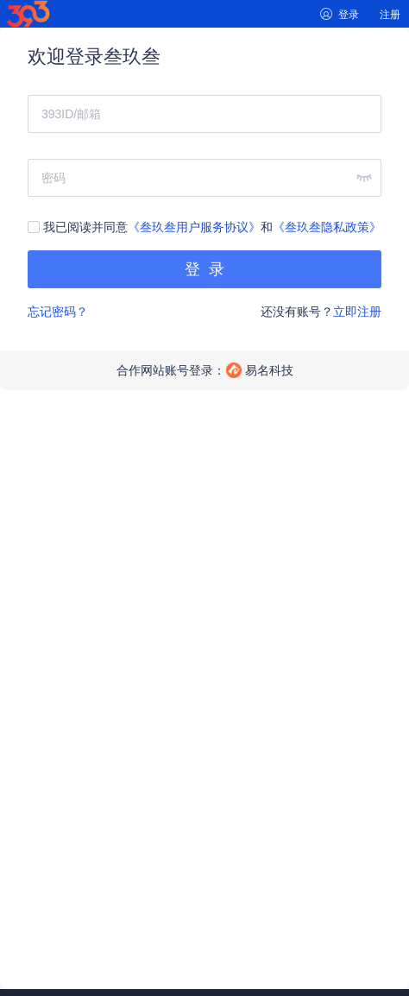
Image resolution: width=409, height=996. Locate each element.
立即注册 (357, 311)
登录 (348, 15)
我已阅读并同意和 (204, 227)
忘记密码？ (58, 311)
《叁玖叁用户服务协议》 (194, 227)
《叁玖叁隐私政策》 (327, 227)
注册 (390, 15)
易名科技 (269, 370)
